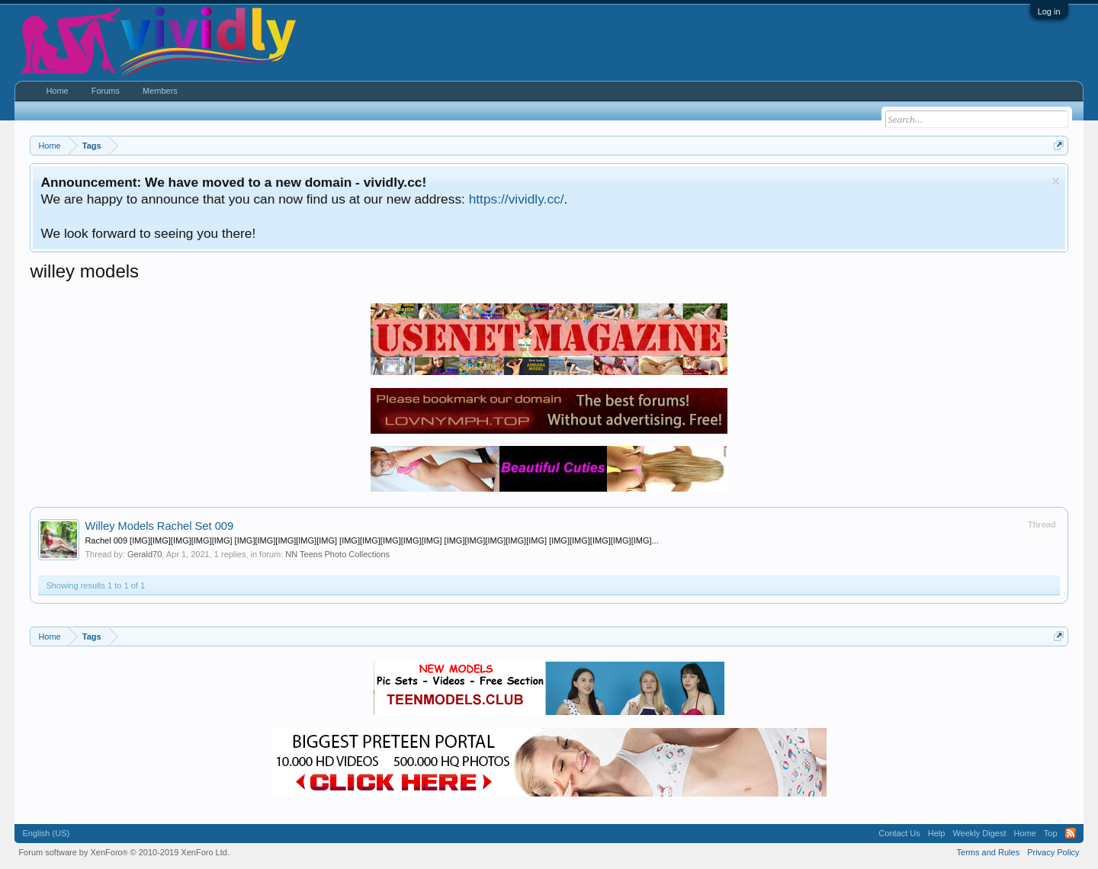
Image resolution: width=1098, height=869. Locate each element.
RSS (1070, 833)
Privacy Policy (1053, 852)
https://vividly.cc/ (516, 199)
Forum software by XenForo (124, 852)
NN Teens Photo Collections (337, 554)
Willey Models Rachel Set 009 (159, 526)
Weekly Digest (979, 833)
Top (1051, 833)
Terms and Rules (988, 852)
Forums (106, 90)
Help (937, 833)
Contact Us (899, 833)
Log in (1049, 11)
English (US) (45, 833)
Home (57, 90)
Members (160, 90)
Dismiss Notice (1055, 181)
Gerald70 (144, 554)
